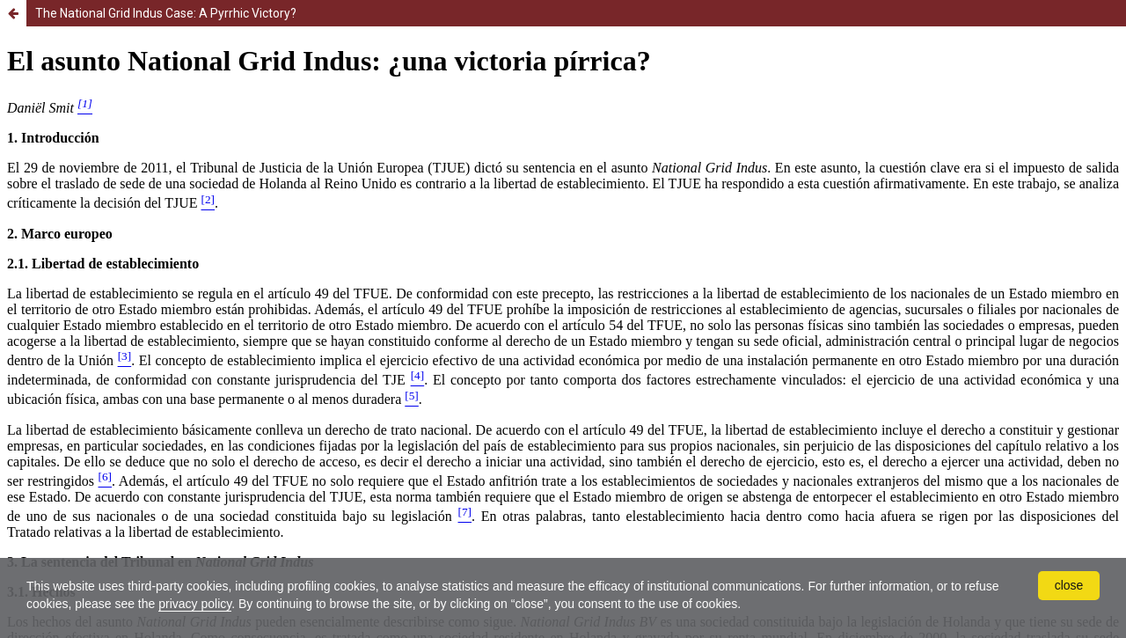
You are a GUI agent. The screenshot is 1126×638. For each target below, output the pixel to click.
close (1069, 585)
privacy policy (194, 604)
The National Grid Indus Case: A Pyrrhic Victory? (165, 13)
